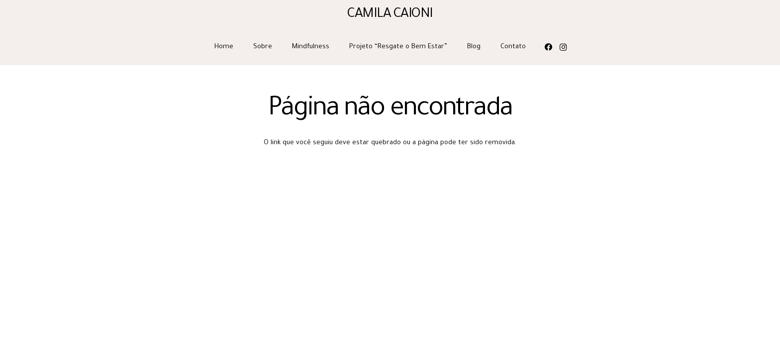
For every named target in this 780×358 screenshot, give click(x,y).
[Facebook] (548, 47)
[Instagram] (563, 47)
